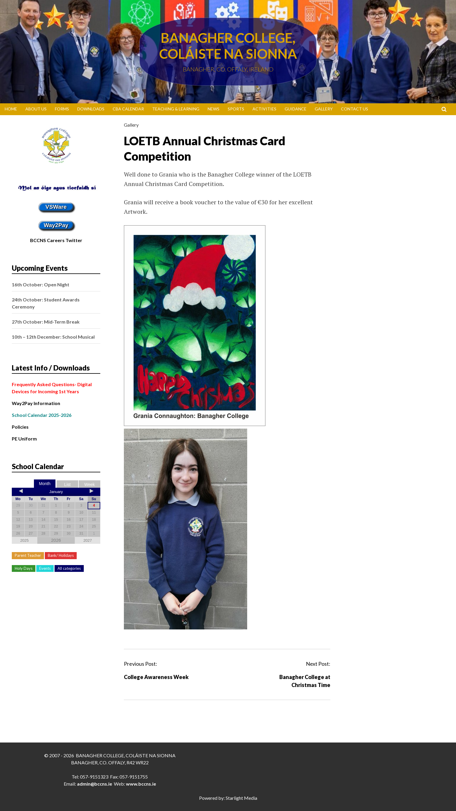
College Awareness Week (156, 677)
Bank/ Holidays (61, 555)
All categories (69, 568)
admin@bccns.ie (94, 783)
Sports (236, 108)
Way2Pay (56, 225)
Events (45, 568)
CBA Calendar (128, 108)
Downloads (90, 108)
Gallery (324, 108)
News (213, 108)
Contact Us (354, 108)
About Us (36, 108)
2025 (24, 540)
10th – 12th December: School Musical (53, 337)
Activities (264, 108)
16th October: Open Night (40, 284)
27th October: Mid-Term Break (46, 321)
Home (11, 108)
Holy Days (23, 568)
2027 (87, 540)
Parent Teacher (28, 555)
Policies (20, 427)
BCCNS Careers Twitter (56, 240)
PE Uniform (24, 438)
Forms (62, 108)
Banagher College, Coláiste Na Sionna (228, 46)
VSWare (56, 207)
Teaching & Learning (175, 108)
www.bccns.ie (141, 783)
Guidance (295, 108)
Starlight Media (241, 798)
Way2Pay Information (36, 403)
